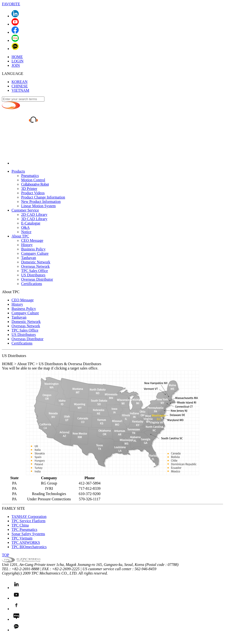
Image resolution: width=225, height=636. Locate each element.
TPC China (20, 525)
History (27, 245)
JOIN (16, 65)
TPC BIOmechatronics (29, 547)
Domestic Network (35, 262)
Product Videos (33, 193)
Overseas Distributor (37, 279)
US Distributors (33, 275)
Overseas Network (35, 266)
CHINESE (20, 86)
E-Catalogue (30, 223)
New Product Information (41, 202)
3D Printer (29, 189)
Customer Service (25, 210)
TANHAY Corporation (29, 517)
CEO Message (32, 240)
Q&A (25, 227)
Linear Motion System (38, 206)
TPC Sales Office (34, 271)
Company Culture (35, 253)
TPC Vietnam (22, 538)
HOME (17, 57)
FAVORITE (11, 4)
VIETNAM (20, 90)
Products (18, 171)
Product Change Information (43, 197)
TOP (5, 555)
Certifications (31, 284)
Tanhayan (28, 258)
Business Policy (33, 249)
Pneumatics (30, 176)
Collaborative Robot (35, 184)
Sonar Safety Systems (28, 534)
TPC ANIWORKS (26, 542)
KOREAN (20, 82)
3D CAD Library (34, 219)
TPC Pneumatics (24, 529)
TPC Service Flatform (28, 521)
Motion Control (33, 180)
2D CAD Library (34, 214)
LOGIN (18, 61)
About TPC (20, 236)
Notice (26, 232)
